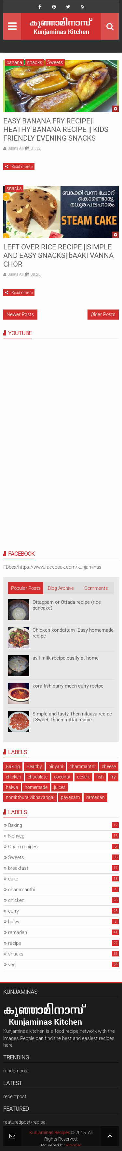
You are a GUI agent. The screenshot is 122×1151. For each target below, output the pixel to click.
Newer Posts (20, 314)
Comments (96, 588)
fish (100, 776)
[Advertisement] (52, 445)
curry (13, 911)
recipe (14, 943)
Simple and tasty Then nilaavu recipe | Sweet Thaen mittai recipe (72, 717)
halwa (12, 787)
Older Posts (103, 314)
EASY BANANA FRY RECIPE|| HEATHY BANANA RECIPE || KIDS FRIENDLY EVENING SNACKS (55, 129)
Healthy (34, 766)
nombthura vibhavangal (30, 797)
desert (83, 776)
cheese (109, 766)
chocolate (37, 776)
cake (13, 879)
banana (14, 62)
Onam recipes (23, 847)
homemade (36, 787)
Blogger (73, 1145)
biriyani (55, 766)
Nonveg (16, 836)
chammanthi (82, 766)
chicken (13, 776)
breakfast (18, 868)
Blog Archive (61, 588)
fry (113, 776)
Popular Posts (26, 588)
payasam (70, 797)
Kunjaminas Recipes (49, 1132)
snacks (34, 62)
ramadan (95, 797)
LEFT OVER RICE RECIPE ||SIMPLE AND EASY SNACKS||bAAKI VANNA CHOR (58, 255)
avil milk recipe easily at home (66, 658)
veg (12, 965)
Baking (13, 766)
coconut (62, 776)
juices (59, 787)
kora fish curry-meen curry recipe (68, 686)
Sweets (55, 62)
